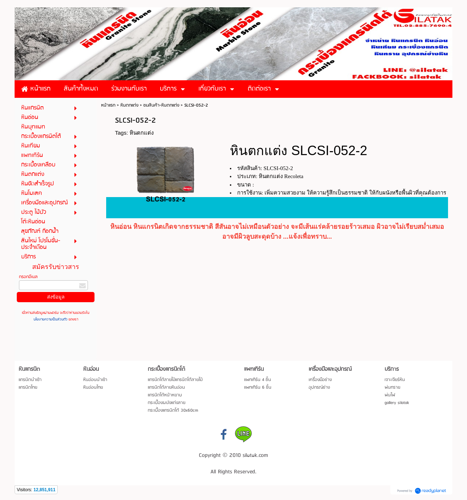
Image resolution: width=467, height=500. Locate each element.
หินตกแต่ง (129, 105)
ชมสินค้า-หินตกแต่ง (161, 105)
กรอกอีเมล (28, 277)
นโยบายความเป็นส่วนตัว (51, 319)
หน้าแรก (108, 105)
